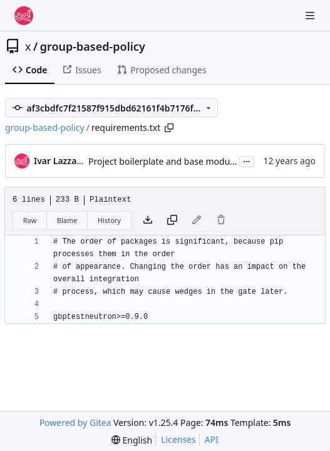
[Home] (23, 15)
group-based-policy (92, 46)
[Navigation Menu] (311, 15)
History (109, 220)
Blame (67, 220)
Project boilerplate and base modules (165, 161)
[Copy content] (172, 220)
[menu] (131, 440)
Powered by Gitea (75, 422)
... (246, 160)
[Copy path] (169, 127)
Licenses (178, 439)
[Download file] (148, 220)
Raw (30, 220)
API (212, 439)
